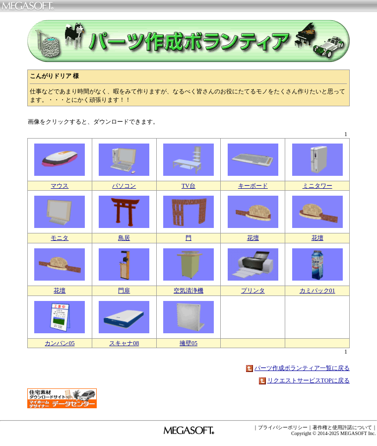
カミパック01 (317, 290)
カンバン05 (59, 343)
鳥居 (124, 237)
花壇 (253, 237)
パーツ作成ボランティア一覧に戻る (302, 368)
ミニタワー (317, 185)
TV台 (188, 185)
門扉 (124, 290)
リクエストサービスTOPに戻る (308, 380)
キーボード (253, 185)
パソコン (124, 185)
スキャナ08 (124, 343)
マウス (59, 185)
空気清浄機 (188, 290)
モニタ (59, 237)
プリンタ (253, 290)
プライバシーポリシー (283, 427)
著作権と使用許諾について (342, 427)
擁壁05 (188, 343)
